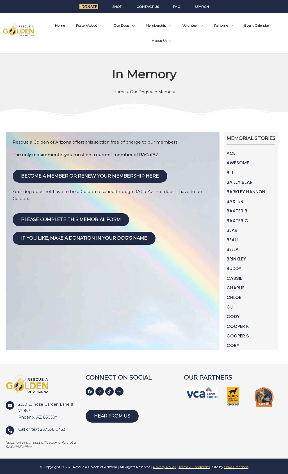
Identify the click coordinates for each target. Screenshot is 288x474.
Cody (233, 316)
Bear (232, 230)
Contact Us (147, 6)
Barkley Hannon (246, 192)
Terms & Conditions (194, 467)
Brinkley (236, 259)
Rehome (223, 25)
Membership (158, 25)
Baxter (235, 201)
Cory (233, 345)
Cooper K (238, 326)
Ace (231, 153)
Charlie (235, 288)
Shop (117, 6)
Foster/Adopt (89, 25)
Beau (232, 240)
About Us (162, 40)
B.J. (230, 172)
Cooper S (238, 336)
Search (202, 6)
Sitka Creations (236, 467)
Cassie (234, 278)
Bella (233, 249)
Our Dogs (123, 25)
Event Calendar (256, 25)
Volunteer (192, 25)
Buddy (234, 268)
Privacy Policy (164, 467)
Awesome (238, 163)
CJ (230, 307)
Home (60, 25)
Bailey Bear (240, 182)
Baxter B (237, 211)
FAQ (176, 6)
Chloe (234, 297)
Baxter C (237, 220)
